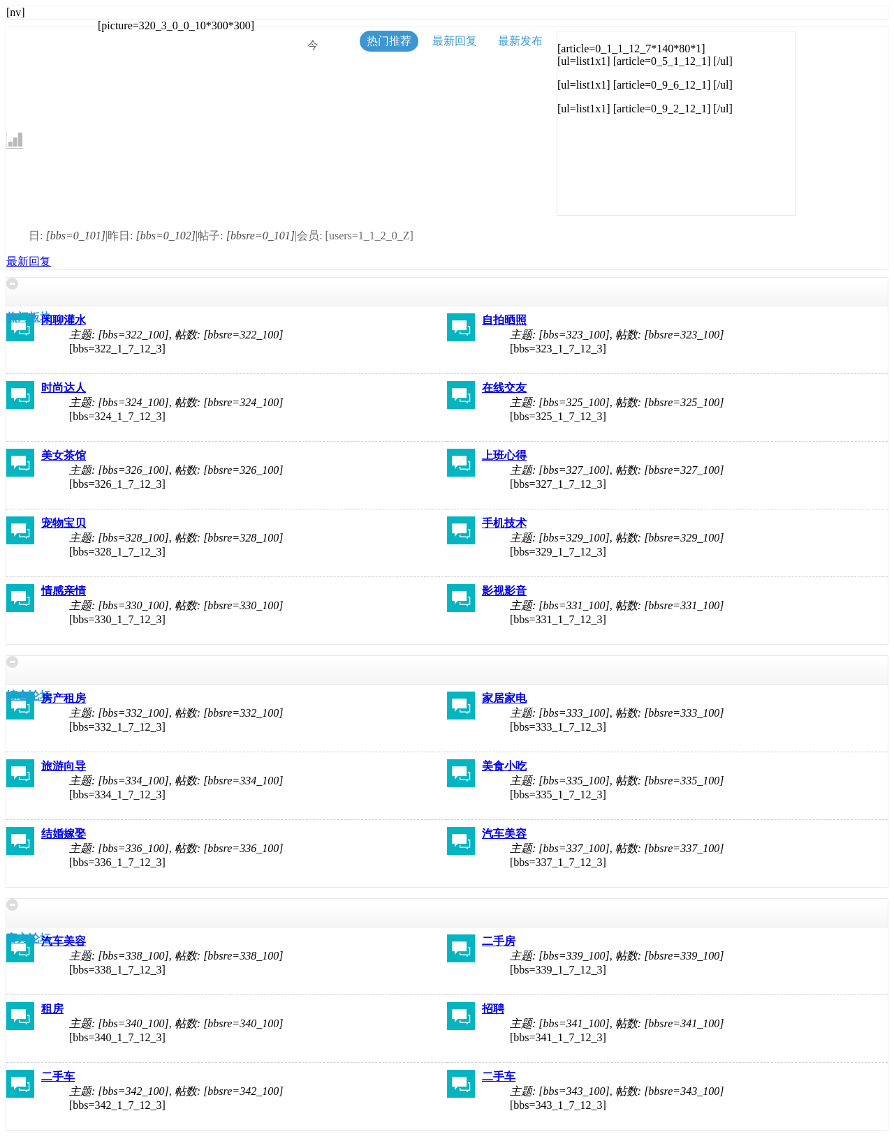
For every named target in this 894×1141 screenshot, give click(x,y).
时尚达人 (63, 388)
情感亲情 (63, 591)
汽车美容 (504, 834)
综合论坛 (28, 695)
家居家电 (504, 698)
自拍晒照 (504, 320)
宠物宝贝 (63, 523)
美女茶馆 (63, 455)
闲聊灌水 (63, 320)
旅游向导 (63, 766)
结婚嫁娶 (63, 834)
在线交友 (504, 388)
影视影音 (504, 591)
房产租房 (63, 698)
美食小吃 (504, 766)
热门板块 (28, 317)
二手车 (58, 1076)
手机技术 (504, 523)
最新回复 (28, 261)
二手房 (498, 941)
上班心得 (504, 455)
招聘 (493, 1009)
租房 (52, 1009)
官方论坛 (28, 938)
